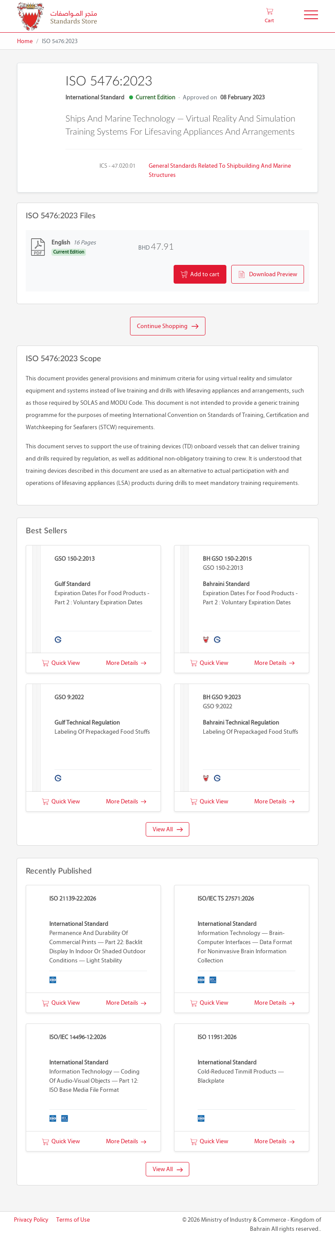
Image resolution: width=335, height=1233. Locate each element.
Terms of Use (73, 1219)
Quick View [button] (61, 663)
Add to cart (200, 274)
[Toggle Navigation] (311, 16)
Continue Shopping (167, 326)
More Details (126, 663)
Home (25, 41)
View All (168, 829)
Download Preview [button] (267, 274)
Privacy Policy (31, 1219)
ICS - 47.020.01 (117, 165)
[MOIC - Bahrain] (57, 16)
